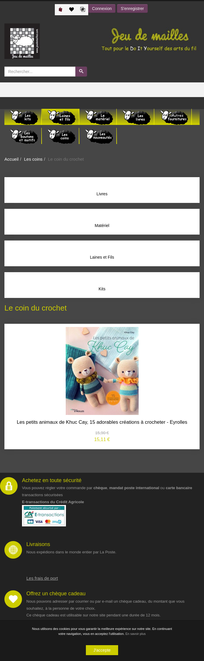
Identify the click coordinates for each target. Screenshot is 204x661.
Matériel (102, 225)
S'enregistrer (132, 8)
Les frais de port (42, 578)
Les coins (33, 159)
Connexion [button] (102, 8)
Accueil (11, 159)
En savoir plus (135, 634)
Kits (101, 289)
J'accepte (102, 650)
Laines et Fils (102, 257)
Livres (101, 193)
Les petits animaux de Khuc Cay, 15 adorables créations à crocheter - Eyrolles (102, 422)
